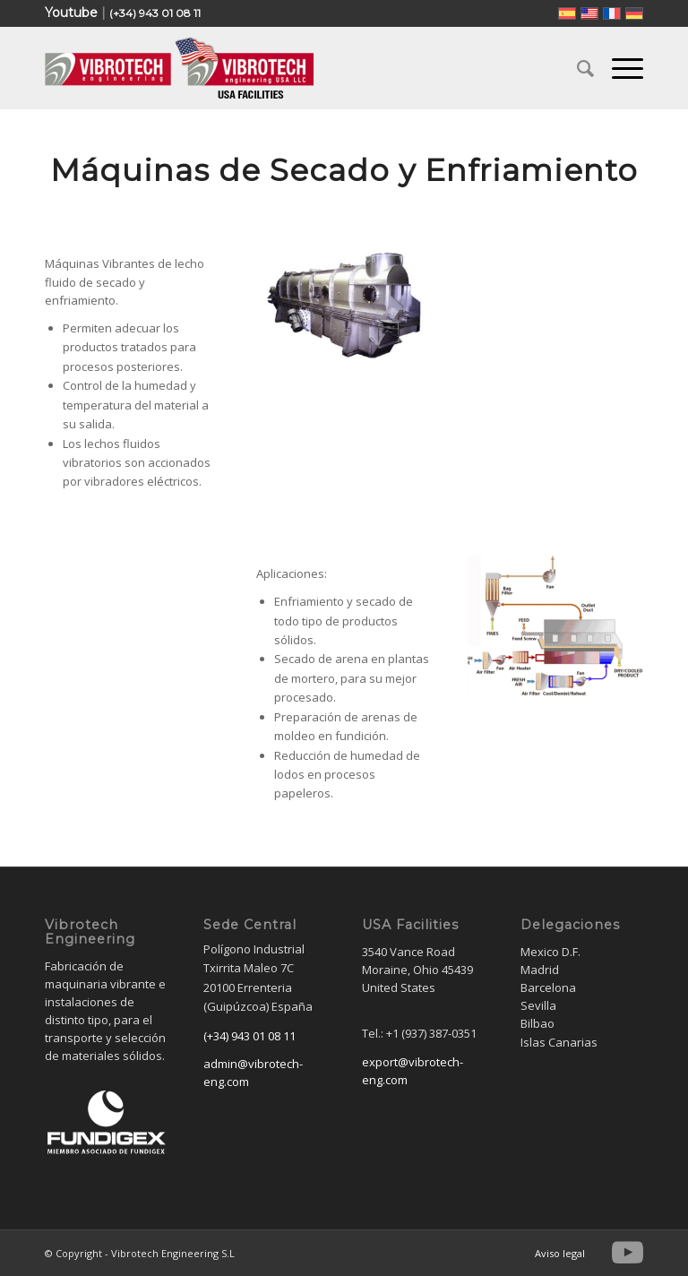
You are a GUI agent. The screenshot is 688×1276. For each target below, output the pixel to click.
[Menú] (618, 68)
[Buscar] (576, 68)
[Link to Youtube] (627, 1252)
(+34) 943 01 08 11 (155, 13)
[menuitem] (576, 68)
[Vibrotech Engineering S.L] (179, 68)
